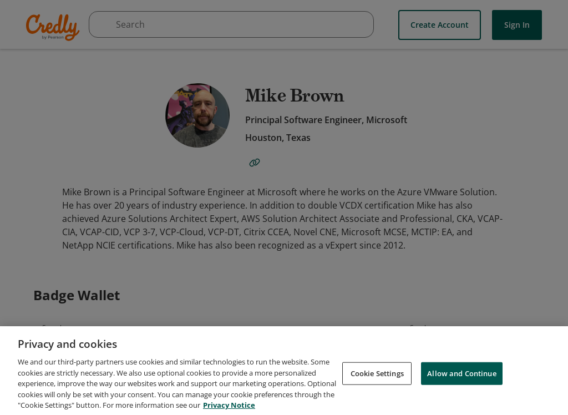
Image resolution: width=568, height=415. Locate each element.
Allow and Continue (461, 397)
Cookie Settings (377, 397)
